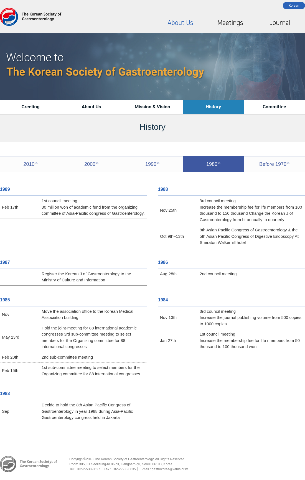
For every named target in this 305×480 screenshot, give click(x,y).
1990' (152, 163)
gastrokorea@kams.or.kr (170, 469)
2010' (31, 163)
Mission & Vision (152, 106)
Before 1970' (274, 163)
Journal (280, 22)
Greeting (30, 106)
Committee (274, 106)
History (213, 106)
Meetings (230, 22)
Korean (294, 6)
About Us (180, 22)
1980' (213, 163)
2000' (91, 163)
